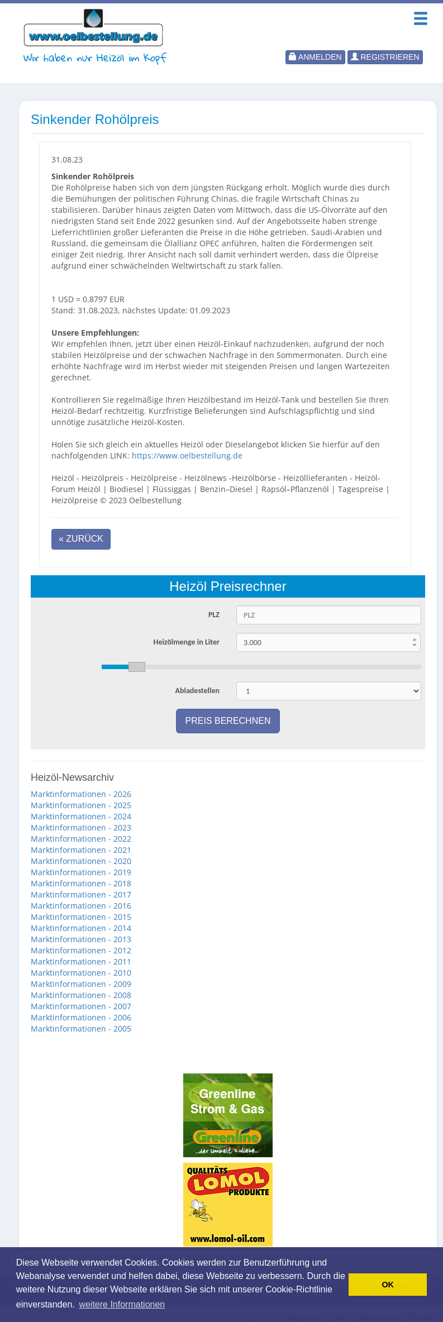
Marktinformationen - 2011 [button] (81, 961)
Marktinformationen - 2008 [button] (81, 995)
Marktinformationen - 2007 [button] (81, 1006)
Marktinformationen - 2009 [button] (81, 984)
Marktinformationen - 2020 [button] (81, 861)
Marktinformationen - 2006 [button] (81, 1017)
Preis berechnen (228, 721)
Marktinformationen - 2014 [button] (81, 928)
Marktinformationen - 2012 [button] (81, 950)
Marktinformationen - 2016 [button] (81, 905)
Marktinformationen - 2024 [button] (81, 816)
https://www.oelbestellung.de (187, 455)
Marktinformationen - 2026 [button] (81, 794)
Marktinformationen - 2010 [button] (81, 972)
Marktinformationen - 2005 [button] (81, 1028)
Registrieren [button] (385, 57)
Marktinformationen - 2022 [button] (81, 838)
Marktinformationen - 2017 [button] (81, 894)
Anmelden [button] (315, 57)
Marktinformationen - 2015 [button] (81, 916)
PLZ (214, 614)
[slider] (261, 667)
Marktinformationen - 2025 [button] (81, 805)
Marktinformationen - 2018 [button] (81, 883)
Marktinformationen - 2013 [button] (81, 939)
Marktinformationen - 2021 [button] (81, 849)
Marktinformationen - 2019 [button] (81, 872)
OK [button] (388, 1284)
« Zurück (81, 538)
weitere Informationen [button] (122, 1304)
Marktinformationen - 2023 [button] (81, 827)
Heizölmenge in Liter (187, 642)
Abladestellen (197, 690)
